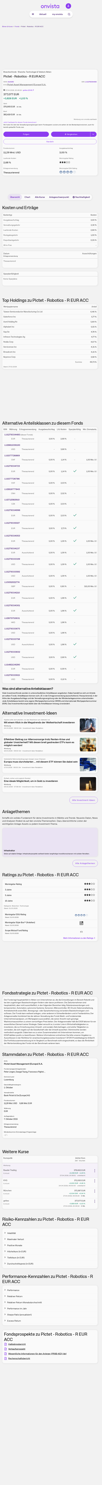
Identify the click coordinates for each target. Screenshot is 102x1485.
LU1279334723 (12, 466)
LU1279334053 (12, 535)
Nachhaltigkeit (81, 197)
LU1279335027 (12, 522)
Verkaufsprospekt (16, 1348)
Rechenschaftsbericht (19, 1358)
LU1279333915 (12, 675)
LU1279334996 (12, 510)
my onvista (57, 14)
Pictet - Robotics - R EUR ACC (32, 26)
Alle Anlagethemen (85, 863)
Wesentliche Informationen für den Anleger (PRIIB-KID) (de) (37, 1353)
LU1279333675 (12, 628)
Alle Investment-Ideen (83, 800)
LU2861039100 (12, 445)
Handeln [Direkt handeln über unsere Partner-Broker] (50, 141)
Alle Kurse (40, 197)
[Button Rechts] (93, 134)
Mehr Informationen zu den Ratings (79, 938)
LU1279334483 (12, 434)
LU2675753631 (12, 618)
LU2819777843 (12, 489)
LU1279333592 (12, 571)
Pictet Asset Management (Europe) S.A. (26, 84)
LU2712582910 (12, 499)
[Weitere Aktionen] (95, 1171)
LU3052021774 (12, 582)
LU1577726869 (12, 455)
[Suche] (69, 14)
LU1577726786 (12, 478)
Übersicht (15, 197)
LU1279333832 (12, 651)
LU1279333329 (12, 559)
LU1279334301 (12, 605)
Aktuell (42, 14)
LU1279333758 (12, 639)
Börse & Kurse (7, 26)
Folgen (26, 134)
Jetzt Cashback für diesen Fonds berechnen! (19, 122)
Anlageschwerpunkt (59, 197)
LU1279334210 (12, 592)
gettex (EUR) (28, 90)
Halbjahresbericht (17, 1344)
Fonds (17, 26)
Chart (27, 197)
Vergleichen (70, 134)
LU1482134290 (12, 664)
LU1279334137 (12, 548)
